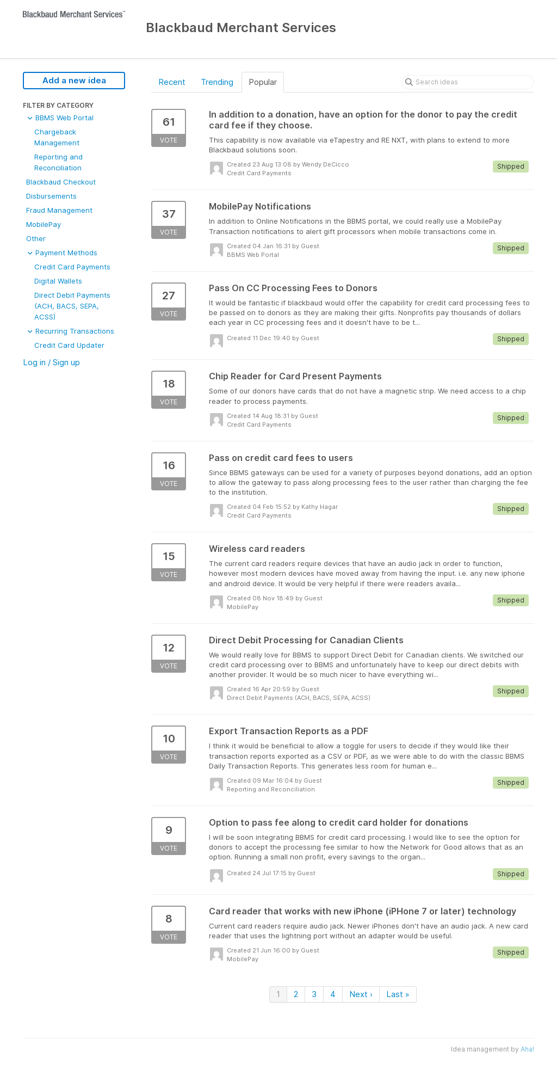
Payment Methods (61, 252)
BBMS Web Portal (60, 117)
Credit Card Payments (72, 266)
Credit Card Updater (69, 345)
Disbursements (51, 196)
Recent (171, 82)
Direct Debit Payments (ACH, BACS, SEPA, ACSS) (72, 306)
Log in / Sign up (51, 362)
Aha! (527, 1049)
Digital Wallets (58, 280)
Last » (398, 994)
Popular (263, 82)
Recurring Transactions (70, 331)
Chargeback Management (56, 137)
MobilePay (43, 224)
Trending (217, 82)
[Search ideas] (467, 82)
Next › (361, 994)
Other (36, 238)
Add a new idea (74, 80)
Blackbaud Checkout (61, 181)
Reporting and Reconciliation (58, 162)
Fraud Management (59, 210)
